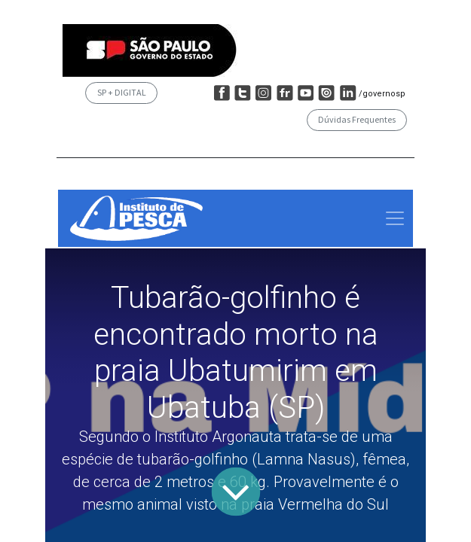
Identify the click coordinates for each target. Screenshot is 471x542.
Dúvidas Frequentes (357, 119)
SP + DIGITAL (121, 92)
